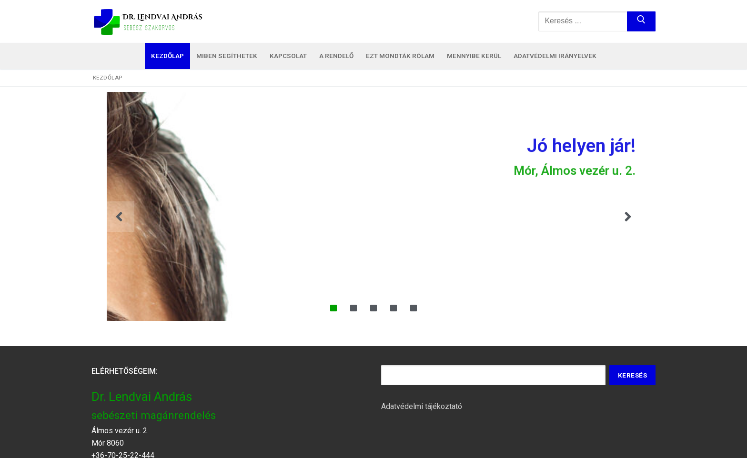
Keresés (632, 375)
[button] (119, 216)
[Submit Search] (641, 21)
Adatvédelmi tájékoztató (421, 406)
